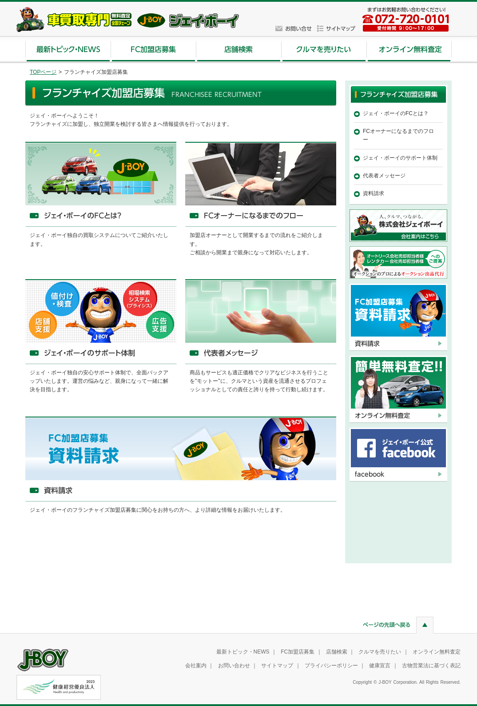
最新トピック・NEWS (243, 652)
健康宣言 (379, 665)
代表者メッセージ (384, 175)
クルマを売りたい (379, 652)
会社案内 (196, 665)
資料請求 (373, 193)
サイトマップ (277, 665)
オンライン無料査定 (437, 652)
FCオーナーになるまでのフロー (398, 135)
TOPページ (43, 72)
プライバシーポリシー (331, 665)
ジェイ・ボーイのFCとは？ (396, 113)
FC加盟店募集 (297, 652)
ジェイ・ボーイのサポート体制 (400, 158)
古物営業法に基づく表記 (431, 665)
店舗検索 (336, 652)
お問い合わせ (234, 665)
